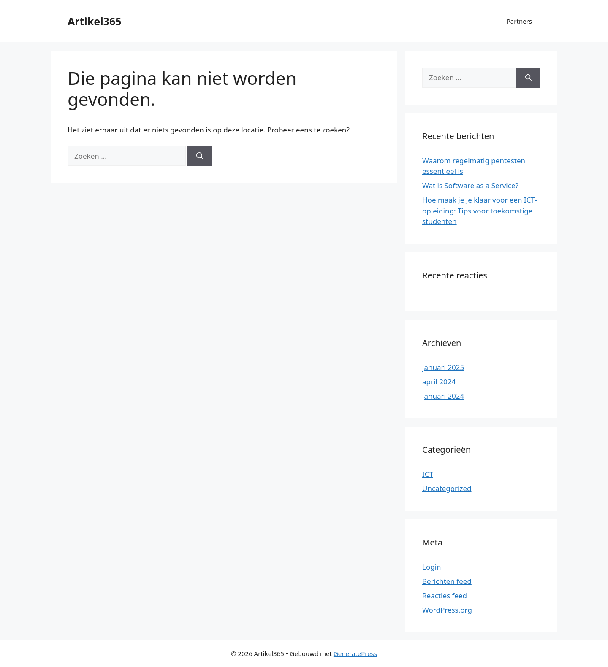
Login (431, 567)
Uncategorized (447, 488)
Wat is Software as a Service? (470, 185)
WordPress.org (447, 610)
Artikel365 (95, 21)
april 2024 (439, 381)
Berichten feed (447, 581)
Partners (519, 21)
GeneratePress (355, 653)
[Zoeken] (199, 156)
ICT (427, 474)
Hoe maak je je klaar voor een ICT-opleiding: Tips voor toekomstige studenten (479, 210)
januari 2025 (443, 367)
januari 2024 (443, 396)
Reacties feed (444, 595)
